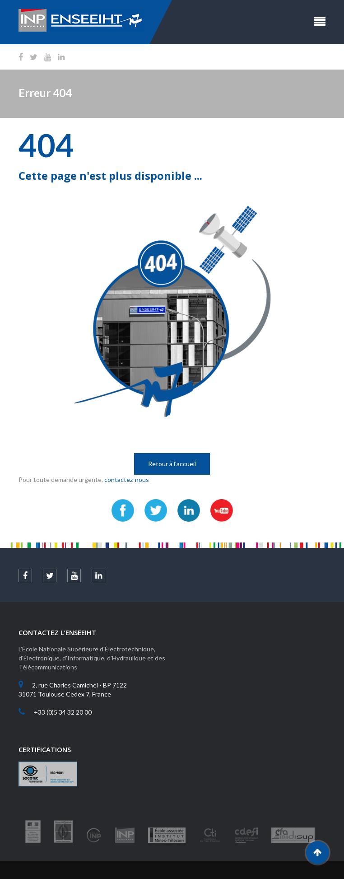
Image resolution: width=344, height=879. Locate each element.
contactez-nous (126, 479)
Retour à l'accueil (172, 464)
